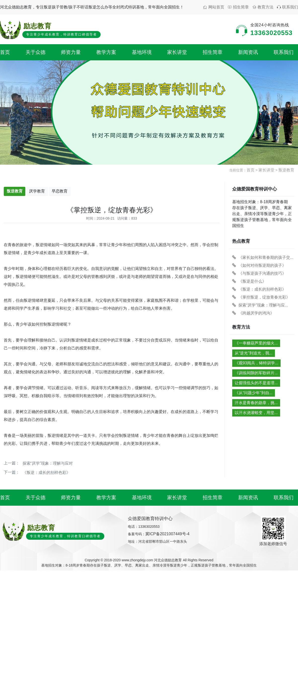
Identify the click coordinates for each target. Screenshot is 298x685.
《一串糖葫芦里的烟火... (256, 343)
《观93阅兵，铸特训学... (256, 363)
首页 (5, 52)
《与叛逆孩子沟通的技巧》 (259, 273)
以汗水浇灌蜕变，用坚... (256, 413)
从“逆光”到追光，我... (253, 353)
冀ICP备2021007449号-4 (167, 534)
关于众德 (35, 52)
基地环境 (142, 52)
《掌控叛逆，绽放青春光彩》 (261, 297)
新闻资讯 (248, 52)
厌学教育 (37, 191)
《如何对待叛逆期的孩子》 (259, 265)
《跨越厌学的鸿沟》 (253, 313)
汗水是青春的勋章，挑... (256, 403)
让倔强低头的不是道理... (256, 383)
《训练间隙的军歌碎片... (256, 373)
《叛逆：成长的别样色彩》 (46, 472)
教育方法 (262, 7)
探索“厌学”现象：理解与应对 (48, 463)
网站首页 (213, 7)
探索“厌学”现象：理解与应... (260, 305)
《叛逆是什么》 (249, 281)
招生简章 (238, 7)
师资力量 (71, 52)
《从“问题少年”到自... (253, 393)
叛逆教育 (286, 170)
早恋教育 (60, 191)
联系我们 (287, 7)
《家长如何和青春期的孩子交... (262, 257)
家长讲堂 (177, 52)
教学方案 (106, 52)
